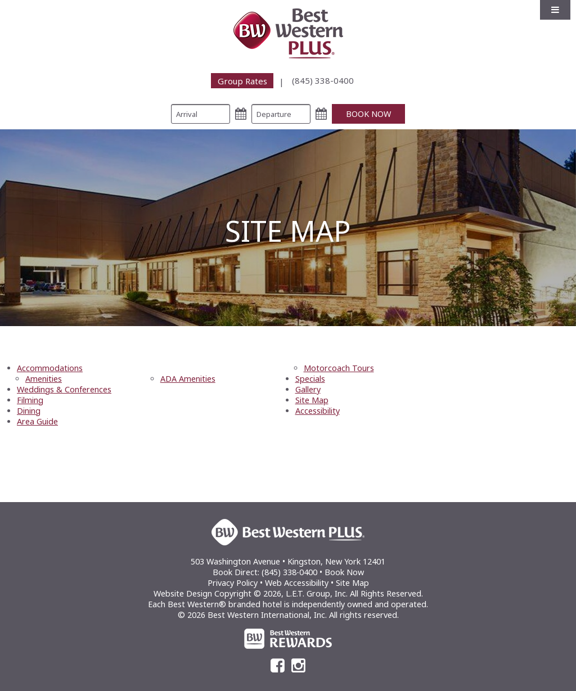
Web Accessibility (296, 582)
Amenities (43, 378)
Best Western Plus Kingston (288, 33)
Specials (310, 378)
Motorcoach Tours (339, 368)
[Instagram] (298, 665)
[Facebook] (278, 665)
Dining (28, 410)
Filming (30, 400)
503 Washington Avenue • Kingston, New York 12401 (288, 561)
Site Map (311, 400)
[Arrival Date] (200, 114)
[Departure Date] (280, 114)
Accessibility (317, 410)
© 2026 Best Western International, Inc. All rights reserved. (288, 614)
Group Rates (242, 80)
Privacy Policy (233, 582)
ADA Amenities (187, 378)
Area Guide (37, 421)
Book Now (344, 572)
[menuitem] (250, 81)
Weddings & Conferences (64, 389)
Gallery (308, 389)
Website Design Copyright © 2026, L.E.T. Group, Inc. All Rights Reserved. (288, 593)
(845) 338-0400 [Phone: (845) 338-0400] (323, 80)
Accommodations (50, 368)
